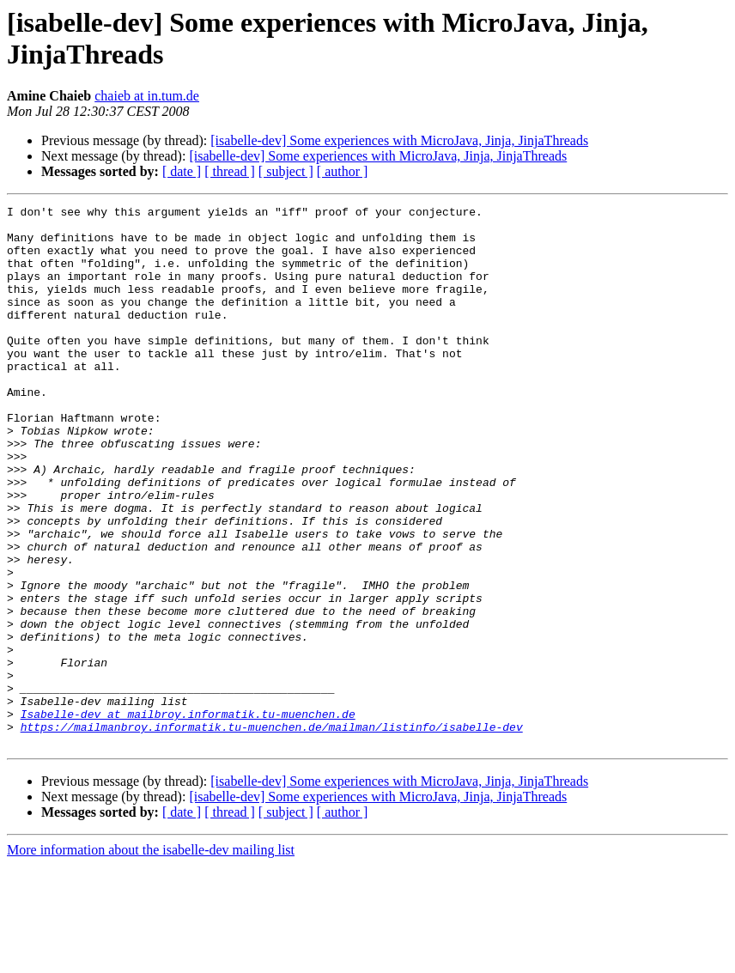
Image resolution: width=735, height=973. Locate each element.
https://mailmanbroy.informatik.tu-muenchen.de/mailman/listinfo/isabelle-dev (272, 832)
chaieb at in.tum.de (146, 95)
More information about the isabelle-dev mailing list (151, 958)
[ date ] (181, 171)
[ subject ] (285, 171)
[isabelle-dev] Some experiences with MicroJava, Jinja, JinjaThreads (399, 140)
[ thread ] (229, 171)
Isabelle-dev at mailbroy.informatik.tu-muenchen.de (188, 816)
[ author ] (342, 171)
